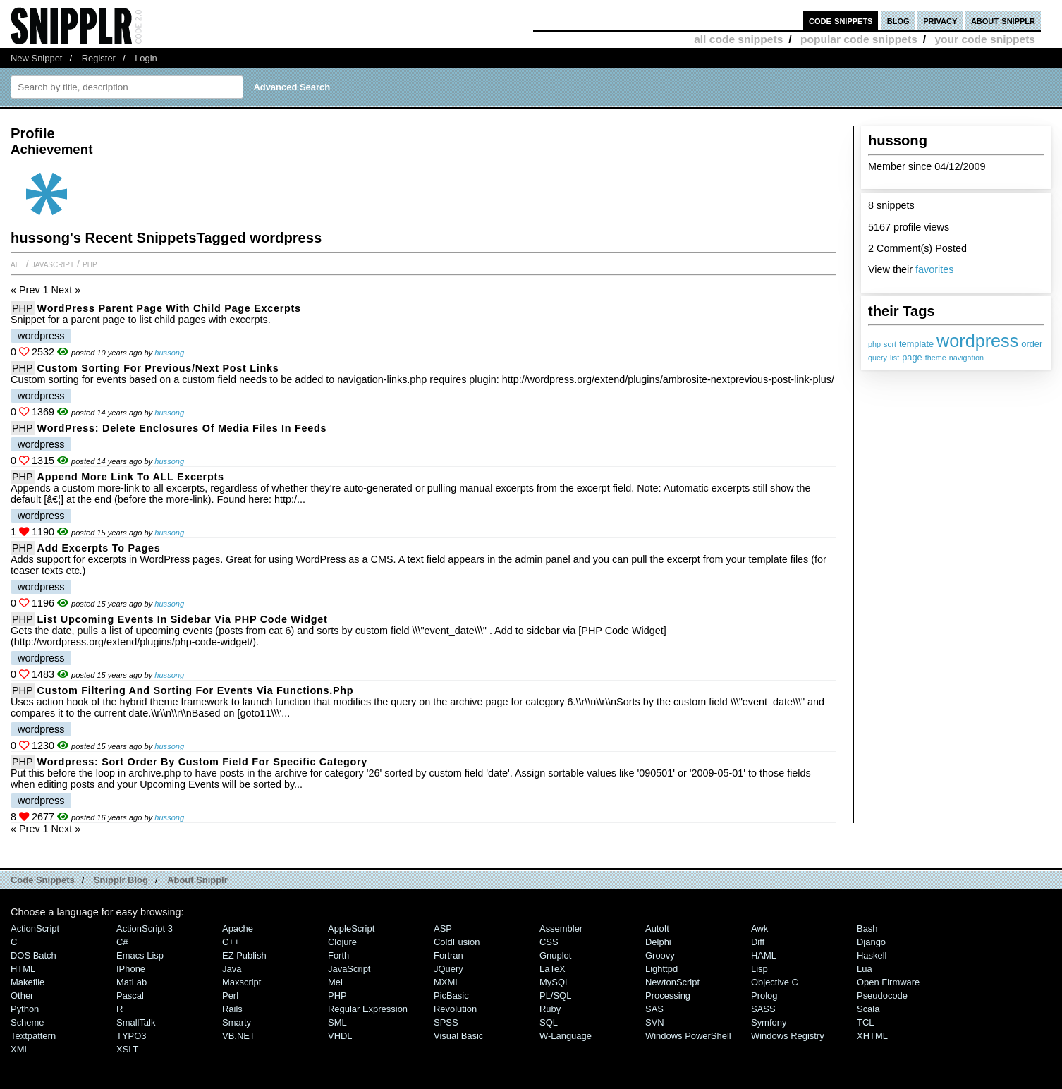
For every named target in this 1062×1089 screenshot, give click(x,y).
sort (890, 344)
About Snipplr (197, 880)
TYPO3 (131, 1035)
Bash (867, 928)
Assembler (560, 928)
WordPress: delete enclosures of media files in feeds (182, 428)
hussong (169, 352)
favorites (934, 269)
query (877, 357)
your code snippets (984, 39)
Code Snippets (43, 880)
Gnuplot (555, 955)
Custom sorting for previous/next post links (158, 368)
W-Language (565, 1035)
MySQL (554, 982)
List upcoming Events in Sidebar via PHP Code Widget (182, 619)
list (894, 357)
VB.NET (238, 1035)
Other (22, 995)
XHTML (872, 1035)
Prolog (764, 995)
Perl (230, 995)
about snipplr (1003, 20)
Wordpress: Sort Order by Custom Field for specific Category (202, 761)
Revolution (455, 1009)
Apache (237, 928)
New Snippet (36, 58)
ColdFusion (457, 942)
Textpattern (33, 1035)
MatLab (131, 982)
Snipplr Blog (121, 880)
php (874, 344)
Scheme (27, 1022)
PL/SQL (555, 995)
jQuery (448, 968)
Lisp (759, 968)
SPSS (446, 1022)
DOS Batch (33, 955)
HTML (23, 968)
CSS (549, 942)
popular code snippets (858, 39)
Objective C (774, 982)
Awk (759, 928)
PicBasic (451, 995)
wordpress (977, 341)
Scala (868, 1009)
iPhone (130, 968)
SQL (548, 1022)
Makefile (27, 982)
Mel (335, 982)
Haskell (871, 955)
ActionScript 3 (144, 928)
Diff (757, 942)
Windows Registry (787, 1035)
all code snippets (738, 39)
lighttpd (661, 968)
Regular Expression (368, 1009)
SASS (763, 1009)
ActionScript (35, 928)
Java (231, 968)
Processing (667, 995)
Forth (338, 955)
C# (122, 942)
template (916, 344)
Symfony (768, 1022)
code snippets (841, 20)
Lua (864, 968)
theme (935, 357)
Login (146, 58)
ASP (443, 928)
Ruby (550, 1009)
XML (20, 1049)
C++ (230, 942)
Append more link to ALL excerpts (130, 476)
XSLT (127, 1049)
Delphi (658, 942)
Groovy (660, 955)
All (17, 263)
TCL (865, 1022)
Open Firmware (888, 982)
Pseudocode (882, 995)
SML (337, 1022)
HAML (763, 955)
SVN (654, 1022)
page (912, 357)
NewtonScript (672, 982)
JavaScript (53, 263)
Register (99, 58)
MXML (447, 982)
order (1031, 344)
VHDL (340, 1035)
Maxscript (241, 982)
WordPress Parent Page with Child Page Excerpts (169, 308)
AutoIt (657, 928)
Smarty (236, 1022)
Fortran (448, 955)
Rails (232, 1009)
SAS (654, 1009)
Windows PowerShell (688, 1035)
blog (898, 20)
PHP (90, 263)
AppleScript (351, 928)
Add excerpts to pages (99, 548)
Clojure (342, 942)
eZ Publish (244, 955)
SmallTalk (135, 1022)
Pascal (130, 995)
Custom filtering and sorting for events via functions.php (195, 690)
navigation (966, 357)
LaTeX (552, 968)
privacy (940, 20)
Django (871, 942)
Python (25, 1009)
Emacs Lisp (140, 955)
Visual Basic (458, 1035)
